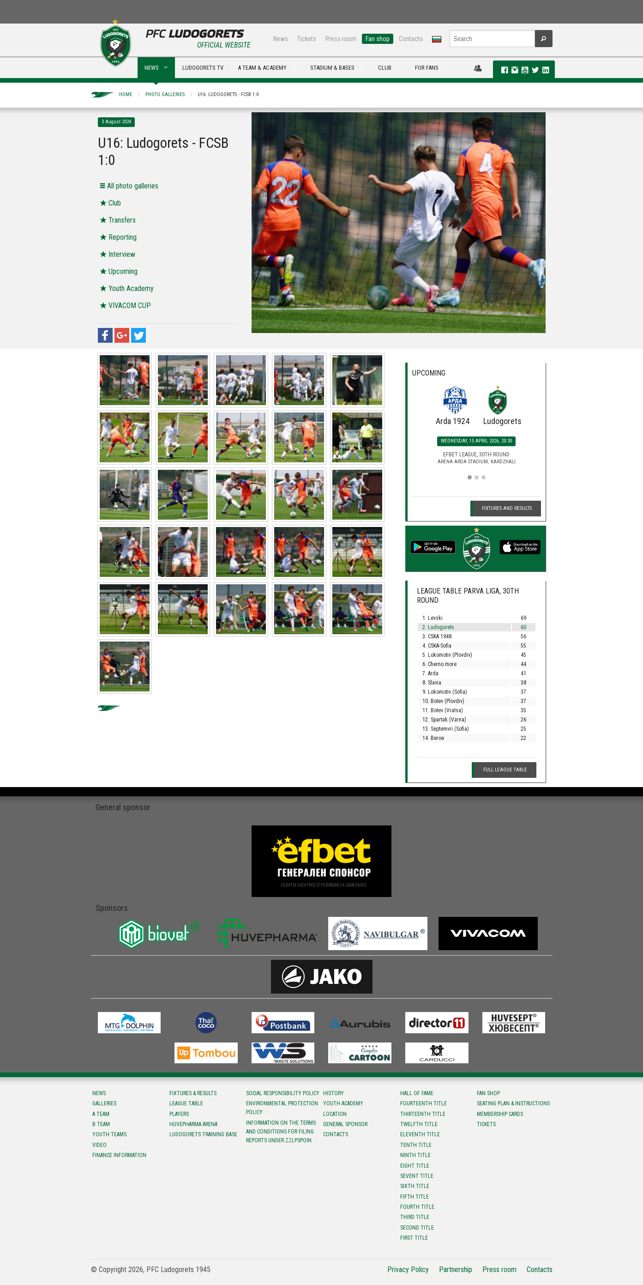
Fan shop (378, 38)
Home (125, 94)
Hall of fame (416, 1093)
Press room (340, 38)
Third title (414, 1217)
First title (414, 1238)
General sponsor (345, 1124)
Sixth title (414, 1186)
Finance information (119, 1155)
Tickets (306, 38)
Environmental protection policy (282, 1107)
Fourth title (417, 1207)
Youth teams (109, 1134)
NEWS (151, 67)
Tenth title (416, 1145)
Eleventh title (420, 1134)
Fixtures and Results (507, 508)
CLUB (384, 67)
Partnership (455, 1269)
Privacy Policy (408, 1269)
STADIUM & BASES (332, 67)
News (280, 38)
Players (179, 1114)
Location (335, 1114)
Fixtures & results (192, 1093)
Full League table (505, 770)
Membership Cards (500, 1114)
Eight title (414, 1166)
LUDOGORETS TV (202, 67)
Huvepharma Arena (193, 1124)
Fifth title (414, 1197)
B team (101, 1124)
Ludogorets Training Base (203, 1134)
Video (99, 1145)
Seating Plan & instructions (513, 1103)
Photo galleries (165, 94)
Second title (417, 1227)
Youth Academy (343, 1103)
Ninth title (415, 1155)
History (333, 1093)
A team (100, 1114)
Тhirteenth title (422, 1114)
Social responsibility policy (282, 1093)
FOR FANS (427, 67)
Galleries (104, 1103)
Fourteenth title (423, 1103)
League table (186, 1103)
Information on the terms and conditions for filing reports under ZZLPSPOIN (281, 1132)
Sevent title (416, 1176)
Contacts (411, 38)
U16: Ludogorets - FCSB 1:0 (228, 94)
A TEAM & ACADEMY (262, 67)
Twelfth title (419, 1124)
